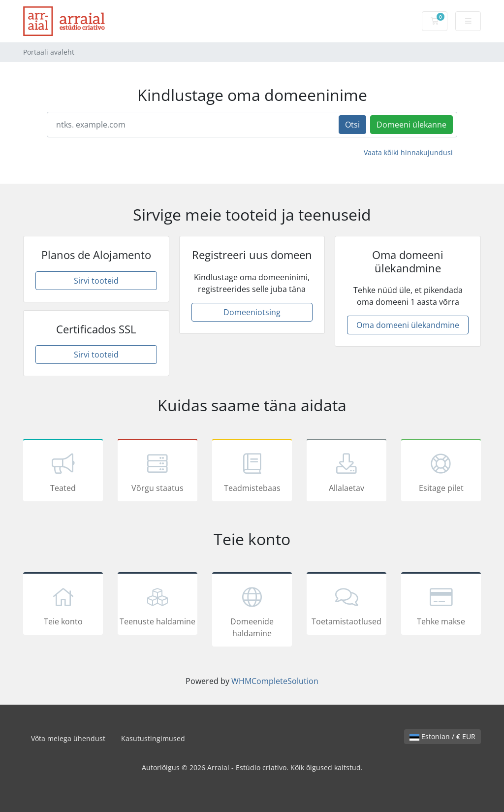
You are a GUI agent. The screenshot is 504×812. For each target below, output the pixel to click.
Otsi (352, 124)
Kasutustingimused (153, 738)
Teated (63, 471)
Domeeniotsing (252, 312)
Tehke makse (441, 605)
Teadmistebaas (252, 471)
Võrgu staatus (157, 471)
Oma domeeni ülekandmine (407, 325)
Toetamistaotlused (346, 605)
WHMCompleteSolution (274, 681)
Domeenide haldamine (252, 611)
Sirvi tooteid (96, 280)
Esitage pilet (441, 471)
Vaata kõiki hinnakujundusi (408, 152)
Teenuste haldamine (157, 605)
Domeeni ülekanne (411, 124)
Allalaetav (346, 471)
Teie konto (63, 605)
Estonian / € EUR (442, 736)
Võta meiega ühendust (68, 738)
